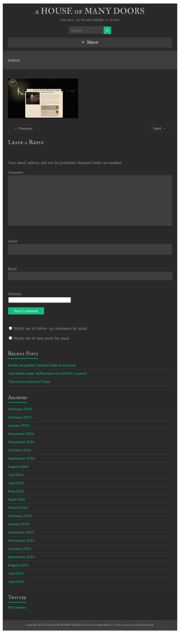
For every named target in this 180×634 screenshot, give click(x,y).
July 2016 (15, 474)
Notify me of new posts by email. (42, 338)
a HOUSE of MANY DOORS (90, 11)
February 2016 (20, 515)
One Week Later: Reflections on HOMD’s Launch (47, 373)
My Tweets (17, 607)
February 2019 (20, 409)
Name (14, 241)
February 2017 (20, 417)
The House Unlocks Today (29, 381)
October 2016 (19, 450)
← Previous (23, 128)
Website (14, 294)
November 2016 (21, 441)
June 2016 (16, 483)
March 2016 (18, 507)
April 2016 (16, 499)
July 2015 (15, 573)
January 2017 (19, 425)
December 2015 (21, 532)
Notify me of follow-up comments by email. (51, 328)
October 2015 (19, 548)
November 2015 (21, 540)
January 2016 (19, 524)
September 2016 (21, 458)
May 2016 (16, 491)
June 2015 (16, 581)
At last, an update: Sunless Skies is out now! (42, 365)
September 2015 (21, 556)
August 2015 (18, 565)
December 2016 (21, 433)
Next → (159, 128)
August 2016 (18, 466)
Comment (15, 172)
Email (14, 269)
